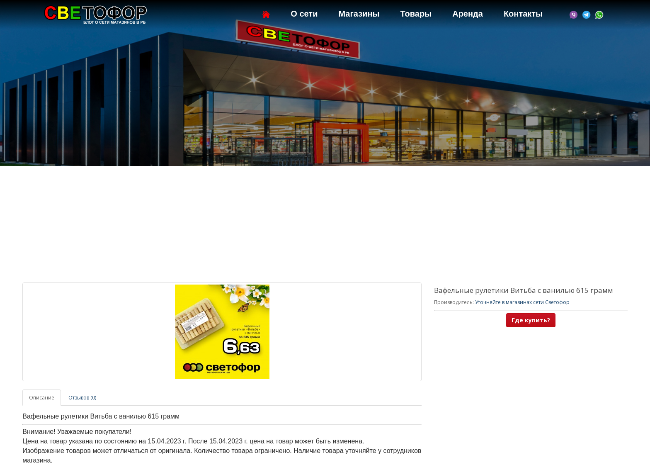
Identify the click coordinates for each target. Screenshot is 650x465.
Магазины (358, 13)
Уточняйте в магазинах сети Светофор (522, 302)
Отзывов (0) (82, 397)
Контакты (523, 13)
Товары (416, 13)
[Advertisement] (325, 224)
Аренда (467, 13)
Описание (41, 397)
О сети (304, 13)
